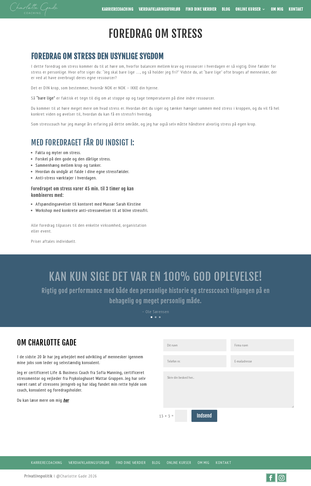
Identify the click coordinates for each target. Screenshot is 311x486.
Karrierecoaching (117, 9)
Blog (226, 9)
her (66, 400)
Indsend (204, 416)
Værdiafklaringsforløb (159, 9)
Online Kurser (248, 9)
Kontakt (296, 9)
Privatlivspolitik (38, 476)
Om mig (277, 9)
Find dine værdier (201, 9)
